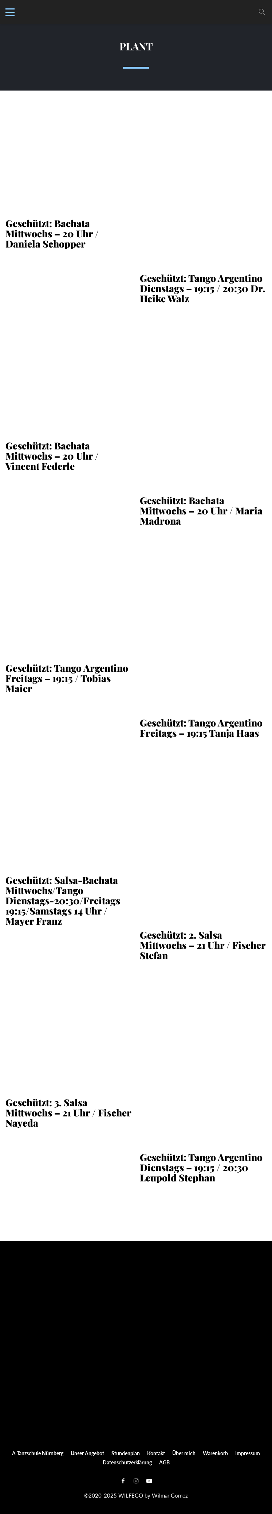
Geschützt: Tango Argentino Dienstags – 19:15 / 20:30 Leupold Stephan (201, 1166)
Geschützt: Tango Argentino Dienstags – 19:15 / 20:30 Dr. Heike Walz (202, 287)
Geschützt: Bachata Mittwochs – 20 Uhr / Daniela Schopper (52, 233)
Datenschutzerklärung (127, 1462)
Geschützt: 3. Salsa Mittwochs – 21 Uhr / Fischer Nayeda (68, 1112)
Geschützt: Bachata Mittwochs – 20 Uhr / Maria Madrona (201, 510)
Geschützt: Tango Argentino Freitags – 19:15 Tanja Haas (201, 727)
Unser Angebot (87, 1452)
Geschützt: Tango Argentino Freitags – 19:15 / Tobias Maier (66, 677)
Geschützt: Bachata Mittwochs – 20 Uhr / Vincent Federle (52, 455)
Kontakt (156, 1452)
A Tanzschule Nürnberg (37, 1452)
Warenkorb (215, 1452)
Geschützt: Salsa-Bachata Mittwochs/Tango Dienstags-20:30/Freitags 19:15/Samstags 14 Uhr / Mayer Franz (62, 899)
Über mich (184, 1452)
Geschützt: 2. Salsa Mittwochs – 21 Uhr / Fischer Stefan (202, 944)
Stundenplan (125, 1452)
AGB (164, 1462)
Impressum (247, 1452)
